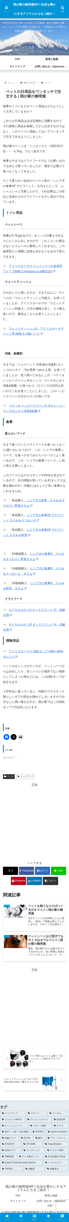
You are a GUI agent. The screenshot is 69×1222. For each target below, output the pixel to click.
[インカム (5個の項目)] (58, 1113)
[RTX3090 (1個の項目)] (32, 1144)
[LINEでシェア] (58, 871)
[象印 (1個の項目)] (39, 1138)
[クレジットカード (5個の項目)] (39, 1119)
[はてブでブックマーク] (42, 871)
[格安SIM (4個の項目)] (60, 1119)
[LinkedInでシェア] (34, 881)
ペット (9, 776)
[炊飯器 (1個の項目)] (34, 1169)
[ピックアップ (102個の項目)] (13, 1113)
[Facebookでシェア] (26, 871)
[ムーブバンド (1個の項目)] (33, 1150)
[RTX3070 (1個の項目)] (10, 1144)
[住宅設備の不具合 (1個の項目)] (56, 1156)
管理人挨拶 (51, 1195)
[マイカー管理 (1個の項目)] (57, 1150)
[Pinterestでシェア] (18, 881)
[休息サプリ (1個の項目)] (10, 1150)
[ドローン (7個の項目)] (36, 1113)
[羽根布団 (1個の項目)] (8, 1156)
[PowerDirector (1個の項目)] (56, 1144)
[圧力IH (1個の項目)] (26, 1138)
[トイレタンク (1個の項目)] (56, 1162)
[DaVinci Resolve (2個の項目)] (57, 1132)
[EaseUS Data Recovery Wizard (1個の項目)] (21, 1162)
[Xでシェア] (10, 871)
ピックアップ (25, 776)
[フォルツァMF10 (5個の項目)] (12, 1119)
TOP (18, 1195)
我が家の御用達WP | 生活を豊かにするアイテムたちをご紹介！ (34, 9)
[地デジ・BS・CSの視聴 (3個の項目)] (15, 1132)
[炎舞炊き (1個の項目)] (57, 1169)
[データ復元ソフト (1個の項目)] (30, 1156)
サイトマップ (18, 1200)
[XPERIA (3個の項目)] (38, 1132)
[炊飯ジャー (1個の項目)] (9, 1138)
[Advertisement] (34, 822)
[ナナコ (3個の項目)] (60, 1126)
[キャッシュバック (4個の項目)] (14, 1126)
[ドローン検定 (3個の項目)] (40, 1126)
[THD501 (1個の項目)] (11, 1169)
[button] (50, 881)
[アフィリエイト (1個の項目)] (57, 1138)
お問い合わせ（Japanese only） (51, 1203)
